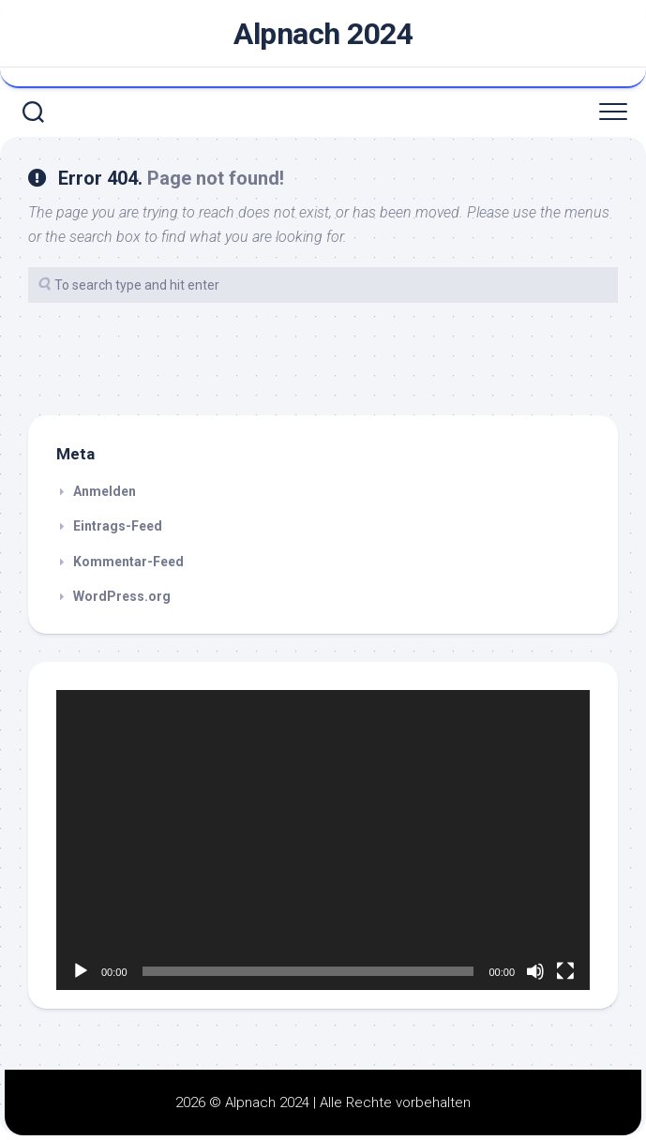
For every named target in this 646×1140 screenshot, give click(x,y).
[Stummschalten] (535, 971)
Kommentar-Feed (128, 561)
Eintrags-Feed (117, 525)
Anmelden (104, 491)
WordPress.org (122, 596)
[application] (323, 840)
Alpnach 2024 (323, 34)
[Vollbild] (565, 971)
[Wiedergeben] (80, 971)
